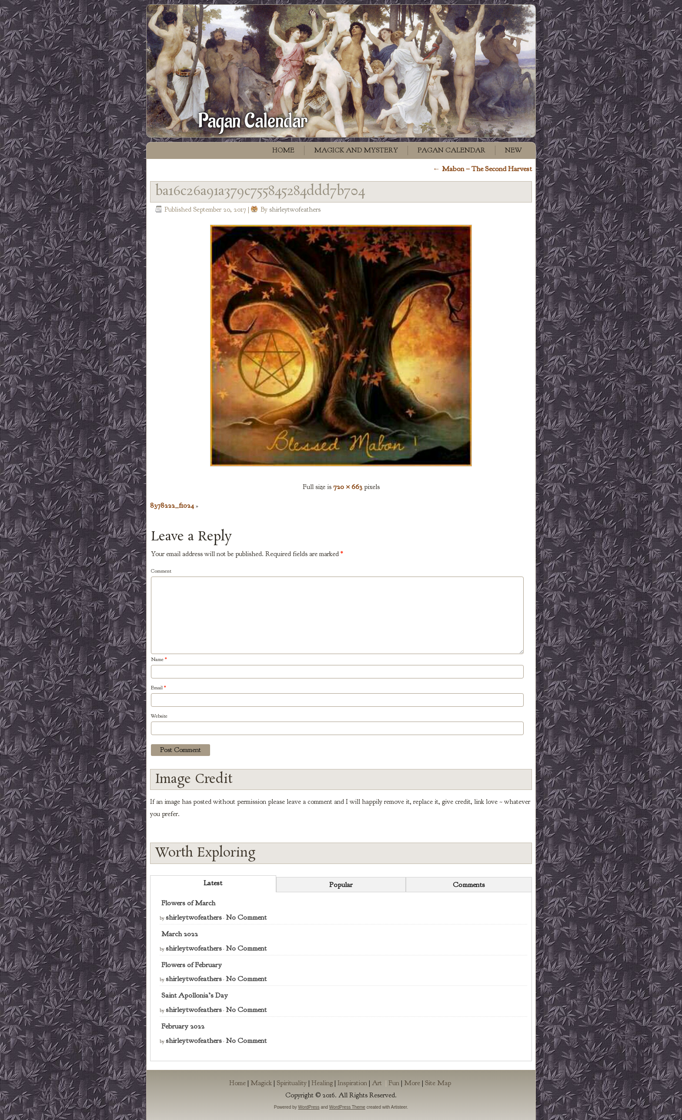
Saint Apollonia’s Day (194, 995)
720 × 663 (347, 486)
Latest (213, 882)
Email (158, 687)
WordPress (308, 1107)
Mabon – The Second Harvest (482, 168)
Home (283, 150)
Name (159, 659)
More (412, 1083)
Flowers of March (188, 902)
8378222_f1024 (172, 505)
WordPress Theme (347, 1107)
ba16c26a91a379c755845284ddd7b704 (260, 191)
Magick (261, 1083)
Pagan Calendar (253, 121)
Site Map (438, 1083)
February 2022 (182, 1026)
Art (380, 1083)
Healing (322, 1083)
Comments (469, 884)
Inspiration (352, 1083)
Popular (341, 884)
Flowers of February (191, 964)
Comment (161, 570)
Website (159, 715)
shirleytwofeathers (295, 209)
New (513, 150)
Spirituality (292, 1083)
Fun (393, 1083)
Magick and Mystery (356, 150)
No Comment (246, 917)
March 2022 (179, 933)
